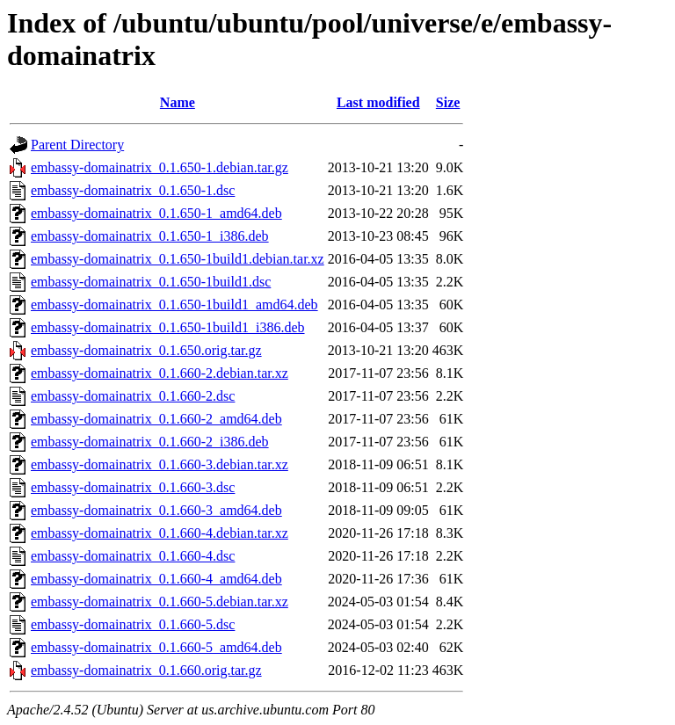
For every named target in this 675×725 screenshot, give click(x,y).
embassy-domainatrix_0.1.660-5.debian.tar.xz (159, 601)
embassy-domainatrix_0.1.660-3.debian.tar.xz (159, 464)
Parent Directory (77, 144)
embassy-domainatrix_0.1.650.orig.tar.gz (146, 350)
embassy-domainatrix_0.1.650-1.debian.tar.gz (159, 167)
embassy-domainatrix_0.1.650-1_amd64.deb (156, 213)
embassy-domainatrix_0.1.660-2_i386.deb (150, 441)
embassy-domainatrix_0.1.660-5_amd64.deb (156, 647)
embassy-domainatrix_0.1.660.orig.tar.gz (146, 670)
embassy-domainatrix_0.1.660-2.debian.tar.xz (159, 373)
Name (177, 102)
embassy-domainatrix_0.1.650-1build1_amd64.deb (174, 304)
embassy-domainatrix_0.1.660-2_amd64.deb (156, 418)
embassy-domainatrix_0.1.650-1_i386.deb (150, 235)
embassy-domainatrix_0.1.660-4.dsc (133, 555)
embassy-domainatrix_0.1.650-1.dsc (133, 190)
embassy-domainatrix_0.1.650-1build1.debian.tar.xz (177, 258)
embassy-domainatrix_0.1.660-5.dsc (133, 624)
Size (448, 102)
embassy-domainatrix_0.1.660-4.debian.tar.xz (159, 533)
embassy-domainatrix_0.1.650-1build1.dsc (151, 281)
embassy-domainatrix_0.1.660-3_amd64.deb (156, 510)
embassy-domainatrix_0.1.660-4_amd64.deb (156, 578)
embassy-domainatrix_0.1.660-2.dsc (133, 395)
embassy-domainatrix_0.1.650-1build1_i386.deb (168, 327)
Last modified (378, 102)
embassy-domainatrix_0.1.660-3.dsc (133, 487)
